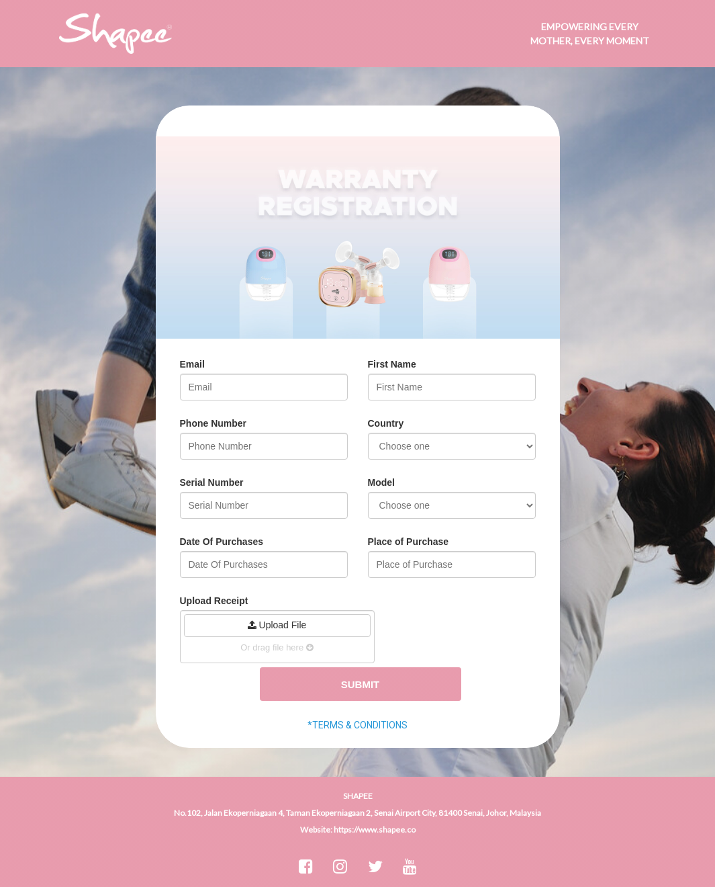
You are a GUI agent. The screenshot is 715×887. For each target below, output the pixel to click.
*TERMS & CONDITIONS (357, 725)
